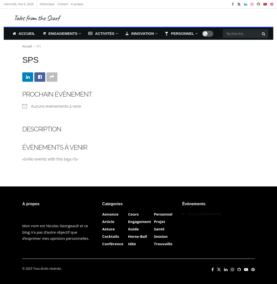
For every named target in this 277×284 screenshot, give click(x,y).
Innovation (139, 33)
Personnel (179, 33)
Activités (101, 33)
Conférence (112, 243)
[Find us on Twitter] (219, 269)
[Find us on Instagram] (232, 269)
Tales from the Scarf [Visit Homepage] (36, 17)
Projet (159, 221)
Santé (159, 228)
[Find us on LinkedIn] (226, 269)
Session (161, 236)
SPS (38, 46)
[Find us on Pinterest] (253, 269)
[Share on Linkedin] (27, 77)
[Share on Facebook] (39, 77)
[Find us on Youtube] (246, 269)
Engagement (139, 221)
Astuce (108, 228)
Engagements (60, 33)
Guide (133, 228)
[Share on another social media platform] (51, 77)
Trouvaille (163, 243)
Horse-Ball (137, 236)
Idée (132, 243)
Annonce (110, 214)
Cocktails (110, 236)
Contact (62, 4)
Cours (133, 214)
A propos (77, 4)
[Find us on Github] (239, 269)
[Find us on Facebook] (212, 269)
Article (108, 221)
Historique (47, 4)
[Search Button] (263, 33)
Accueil (24, 33)
